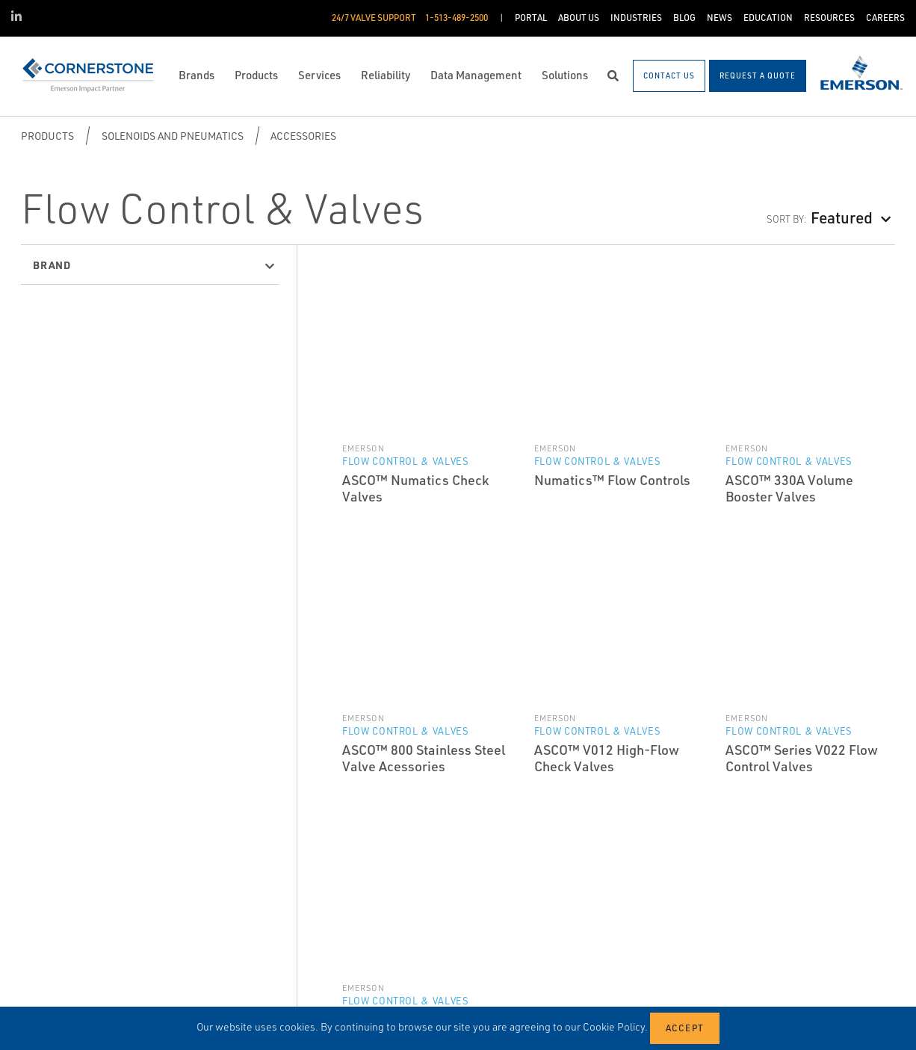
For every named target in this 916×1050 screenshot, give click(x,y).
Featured (842, 217)
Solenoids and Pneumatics (173, 135)
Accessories (303, 135)
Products (47, 135)
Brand (52, 264)
